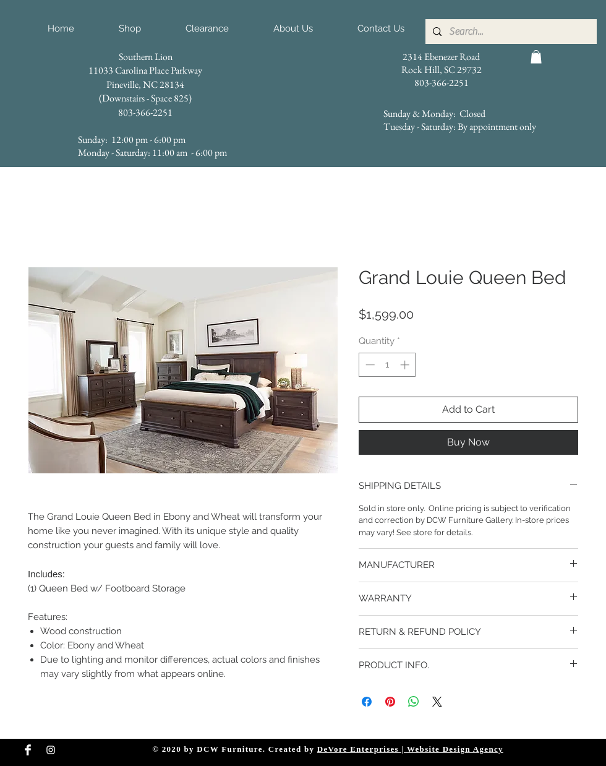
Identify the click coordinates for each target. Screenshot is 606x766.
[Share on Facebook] (366, 701)
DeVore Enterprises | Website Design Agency (410, 749)
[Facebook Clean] (27, 749)
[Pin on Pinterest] (390, 701)
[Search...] (510, 31)
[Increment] (406, 364)
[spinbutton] (387, 364)
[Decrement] (369, 364)
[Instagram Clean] (50, 749)
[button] (536, 57)
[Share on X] (437, 701)
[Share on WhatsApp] (413, 701)
